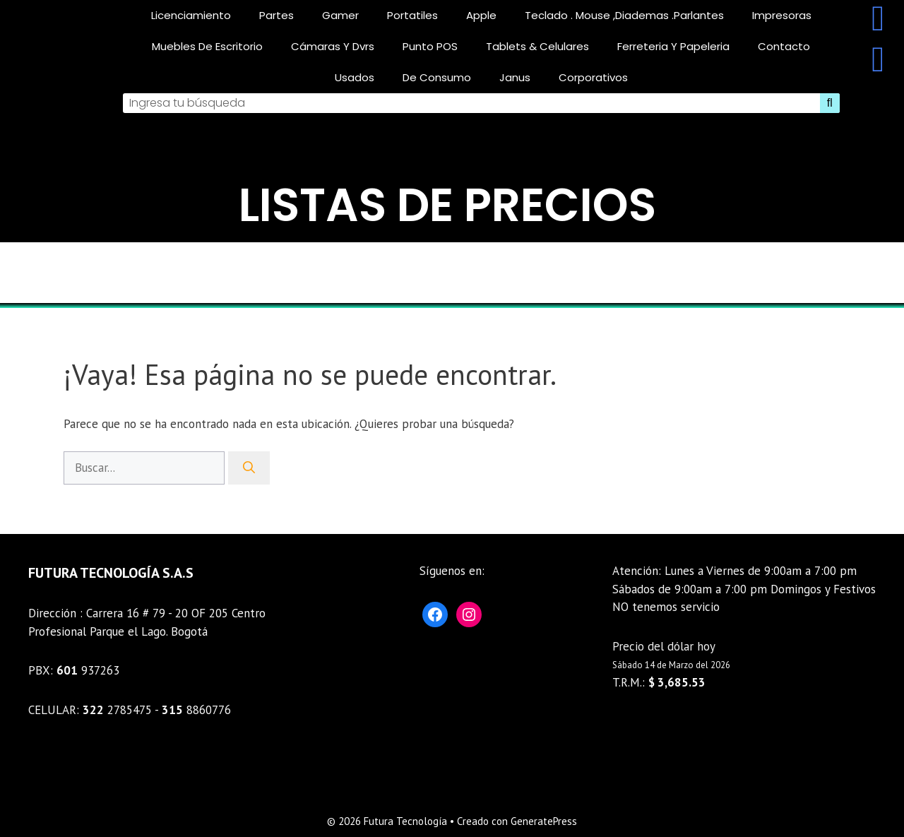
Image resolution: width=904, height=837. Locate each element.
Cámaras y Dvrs (332, 46)
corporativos (593, 77)
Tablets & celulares (537, 46)
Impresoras (781, 15)
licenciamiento (191, 15)
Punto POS (430, 46)
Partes (276, 15)
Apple (481, 15)
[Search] (830, 103)
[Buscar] (249, 468)
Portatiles (412, 15)
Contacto (784, 46)
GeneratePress (544, 821)
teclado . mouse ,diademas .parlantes (624, 15)
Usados (354, 77)
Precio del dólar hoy (663, 646)
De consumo (437, 77)
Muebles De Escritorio (207, 46)
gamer (340, 15)
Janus (514, 77)
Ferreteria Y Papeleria (673, 46)
